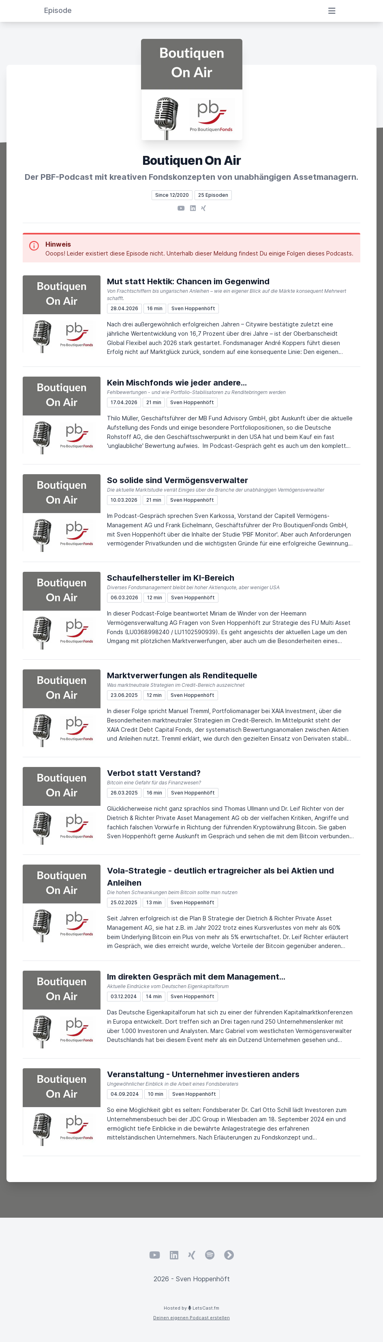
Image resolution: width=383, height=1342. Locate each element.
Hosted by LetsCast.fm (191, 1308)
